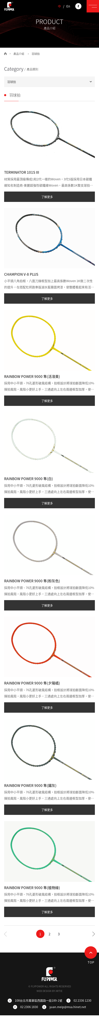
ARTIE (59, 991)
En (68, 6)
